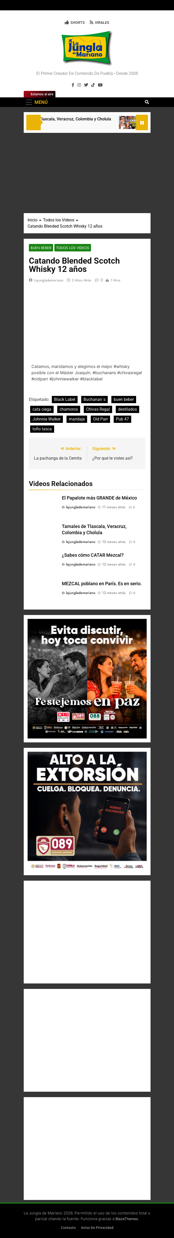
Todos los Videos (72, 247)
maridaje (77, 419)
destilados (127, 409)
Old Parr (100, 419)
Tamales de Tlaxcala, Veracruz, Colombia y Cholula (66, 119)
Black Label (64, 399)
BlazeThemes (126, 1219)
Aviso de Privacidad (97, 1228)
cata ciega (41, 409)
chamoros (69, 409)
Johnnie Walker (46, 419)
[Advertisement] (87, 171)
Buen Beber (41, 247)
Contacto (68, 1228)
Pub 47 (122, 419)
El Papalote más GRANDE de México (99, 498)
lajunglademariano (48, 280)
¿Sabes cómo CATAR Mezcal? (93, 555)
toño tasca (42, 428)
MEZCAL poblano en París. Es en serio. (102, 583)
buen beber (124, 399)
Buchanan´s (94, 399)
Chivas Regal (98, 409)
